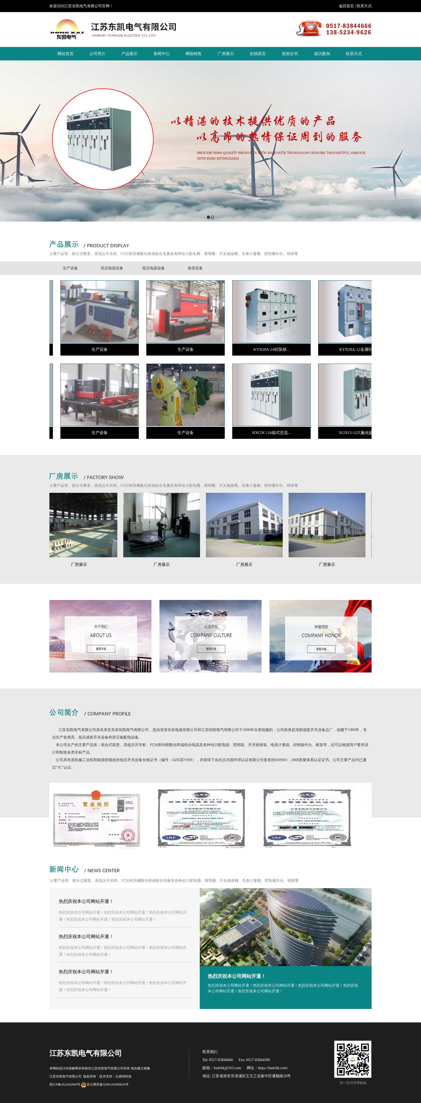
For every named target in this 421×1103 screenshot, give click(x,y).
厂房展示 (82, 564)
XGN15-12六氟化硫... (355, 433)
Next (415, 141)
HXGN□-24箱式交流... (269, 433)
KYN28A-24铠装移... (270, 349)
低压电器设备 (153, 268)
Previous (4, 141)
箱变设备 (195, 268)
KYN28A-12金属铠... (355, 349)
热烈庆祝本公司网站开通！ (237, 976)
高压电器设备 (112, 268)
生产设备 (70, 268)
